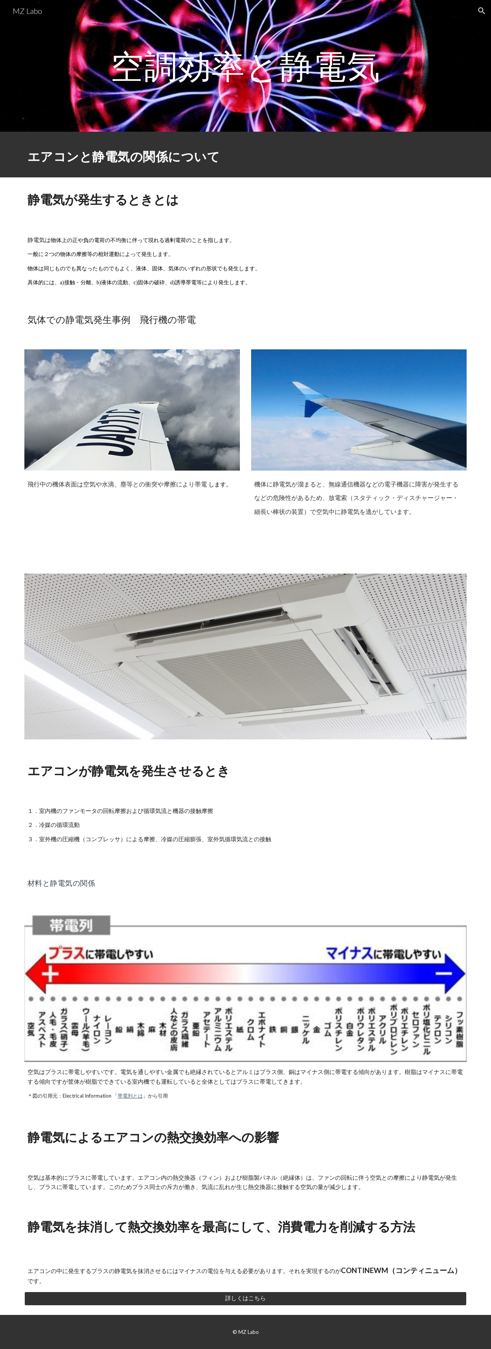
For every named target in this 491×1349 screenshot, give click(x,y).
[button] (481, 11)
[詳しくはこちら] (246, 1298)
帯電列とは (130, 1096)
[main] (245, 65)
